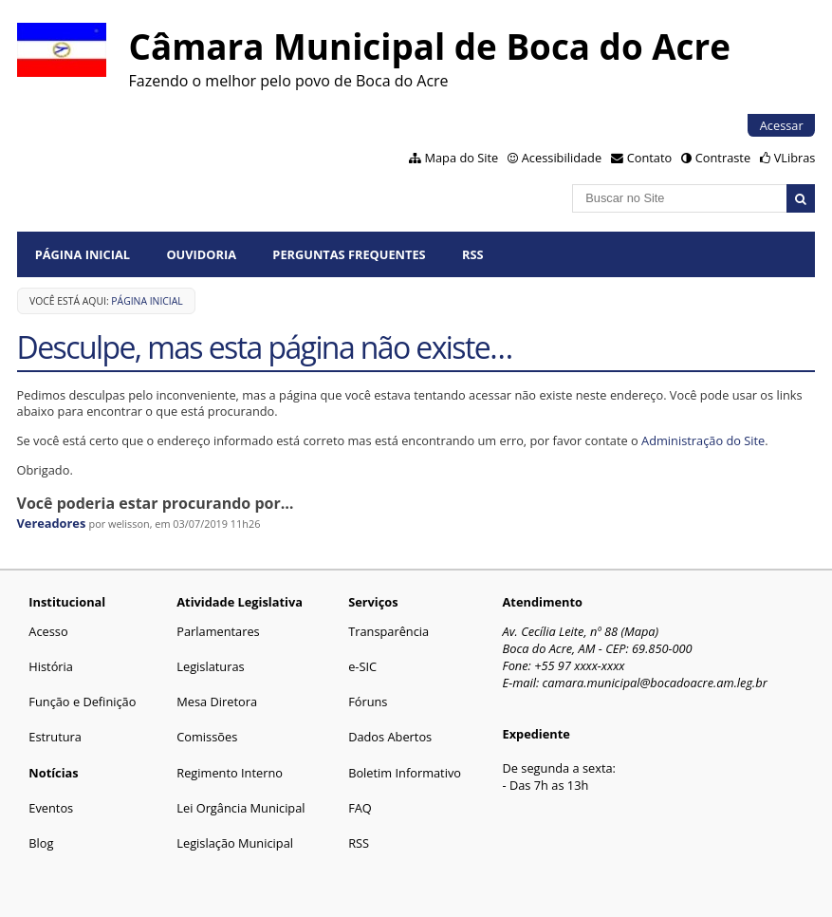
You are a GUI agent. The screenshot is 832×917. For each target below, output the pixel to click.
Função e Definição (82, 701)
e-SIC (362, 666)
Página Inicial (82, 254)
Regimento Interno (229, 772)
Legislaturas (210, 666)
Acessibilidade (561, 157)
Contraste (722, 157)
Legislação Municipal (234, 843)
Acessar (782, 125)
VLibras (795, 157)
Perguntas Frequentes (348, 254)
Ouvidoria (201, 254)
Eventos (50, 807)
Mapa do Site (462, 157)
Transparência (388, 631)
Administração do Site (703, 440)
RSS (473, 254)
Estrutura (55, 736)
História (50, 666)
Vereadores (51, 523)
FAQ (360, 807)
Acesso (47, 631)
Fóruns (367, 701)
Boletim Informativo (404, 772)
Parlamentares (217, 631)
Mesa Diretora (216, 701)
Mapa (640, 631)
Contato (650, 157)
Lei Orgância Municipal (240, 807)
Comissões (206, 736)
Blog (40, 843)
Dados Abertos (390, 736)
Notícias (53, 772)
